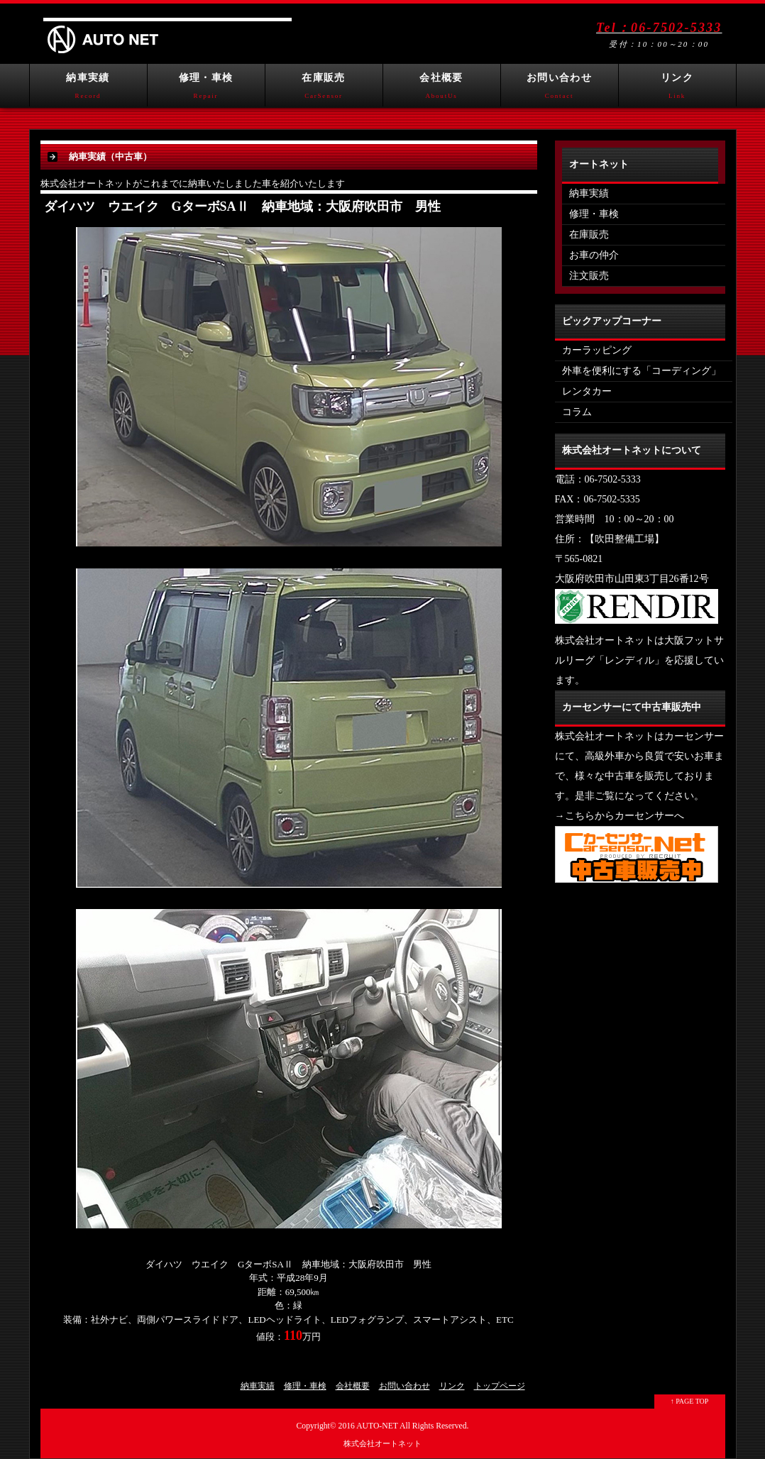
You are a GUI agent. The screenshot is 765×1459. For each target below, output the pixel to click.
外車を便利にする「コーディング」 (641, 370)
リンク (677, 89)
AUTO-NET (377, 1426)
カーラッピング (597, 350)
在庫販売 (323, 89)
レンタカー (587, 391)
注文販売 (589, 275)
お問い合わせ (559, 89)
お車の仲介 (594, 255)
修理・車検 (206, 89)
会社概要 (441, 89)
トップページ (499, 1386)
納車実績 (88, 89)
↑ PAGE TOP (690, 1401)
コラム (577, 412)
